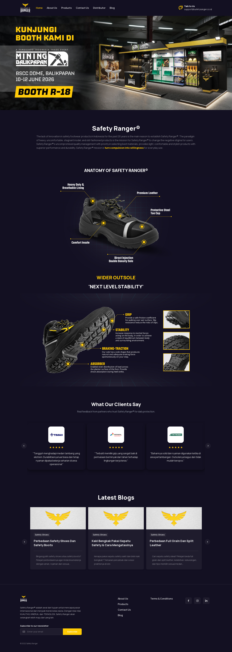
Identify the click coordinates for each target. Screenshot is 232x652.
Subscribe (72, 631)
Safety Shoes (42, 534)
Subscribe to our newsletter (34, 625)
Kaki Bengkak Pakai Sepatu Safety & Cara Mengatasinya (112, 543)
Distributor (99, 7)
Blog (112, 7)
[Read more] (58, 518)
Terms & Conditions (161, 598)
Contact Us (82, 7)
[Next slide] (208, 445)
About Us (52, 7)
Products (66, 7)
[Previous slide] (24, 445)
